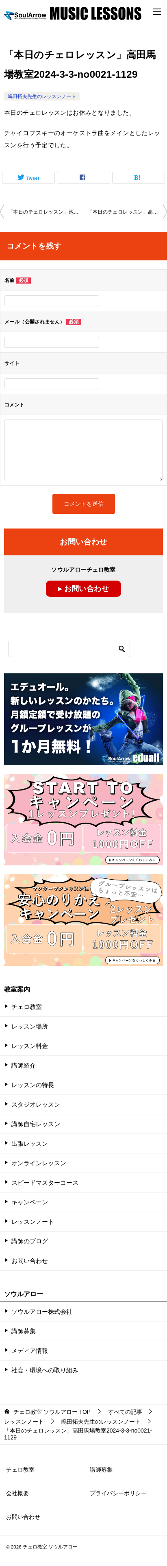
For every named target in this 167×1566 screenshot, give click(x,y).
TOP (52, 1412)
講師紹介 (23, 1065)
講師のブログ (29, 1241)
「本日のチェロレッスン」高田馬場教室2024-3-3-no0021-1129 (127, 212)
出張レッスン (29, 1143)
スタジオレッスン (35, 1104)
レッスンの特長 (32, 1084)
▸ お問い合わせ (83, 589)
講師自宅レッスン (35, 1123)
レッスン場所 (29, 1026)
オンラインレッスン (38, 1163)
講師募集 (23, 1331)
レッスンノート (32, 1221)
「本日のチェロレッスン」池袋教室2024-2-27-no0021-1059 (46, 212)
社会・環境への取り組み (44, 1370)
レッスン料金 (29, 1045)
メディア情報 (29, 1350)
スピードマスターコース (44, 1182)
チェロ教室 (26, 1006)
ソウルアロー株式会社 (41, 1311)
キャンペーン (29, 1202)
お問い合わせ (29, 1260)
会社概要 (17, 1493)
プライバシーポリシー (118, 1493)
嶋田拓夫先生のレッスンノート (42, 96)
